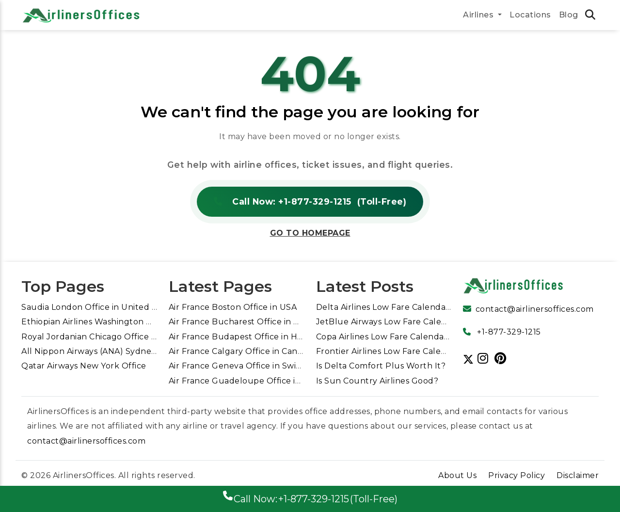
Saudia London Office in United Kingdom (105, 307)
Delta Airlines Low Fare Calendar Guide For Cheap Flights (433, 307)
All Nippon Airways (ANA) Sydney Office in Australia (125, 351)
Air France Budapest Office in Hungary (248, 336)
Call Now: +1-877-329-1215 (309, 201)
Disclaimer (577, 475)
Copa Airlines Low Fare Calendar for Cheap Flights (418, 336)
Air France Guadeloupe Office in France (250, 380)
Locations (530, 14)
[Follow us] (485, 358)
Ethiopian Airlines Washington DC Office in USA (117, 321)
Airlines (479, 14)
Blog (568, 14)
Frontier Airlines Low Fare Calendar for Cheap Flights (424, 351)
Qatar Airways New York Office (83, 365)
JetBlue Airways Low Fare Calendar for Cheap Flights (425, 321)
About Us (457, 475)
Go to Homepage (310, 233)
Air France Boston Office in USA (233, 307)
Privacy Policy (516, 475)
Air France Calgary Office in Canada (241, 351)
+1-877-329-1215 (509, 331)
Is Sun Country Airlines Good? (377, 380)
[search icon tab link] (590, 15)
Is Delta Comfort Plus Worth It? (381, 365)
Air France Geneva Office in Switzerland (250, 365)
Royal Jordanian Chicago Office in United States (119, 336)
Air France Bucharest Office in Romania (249, 321)
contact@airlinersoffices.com (535, 309)
